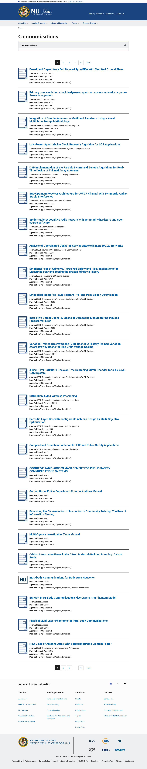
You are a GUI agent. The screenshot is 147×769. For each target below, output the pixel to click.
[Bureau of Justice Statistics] (106, 744)
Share (129, 15)
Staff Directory (110, 704)
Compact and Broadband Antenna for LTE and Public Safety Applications (74, 445)
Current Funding (53, 710)
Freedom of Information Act (102, 761)
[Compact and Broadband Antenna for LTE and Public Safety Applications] (22, 454)
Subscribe (110, 14)
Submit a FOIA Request (113, 710)
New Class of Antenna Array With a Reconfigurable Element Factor (70, 643)
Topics (78, 716)
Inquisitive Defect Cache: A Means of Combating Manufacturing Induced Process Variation (74, 319)
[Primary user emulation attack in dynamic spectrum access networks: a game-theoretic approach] (22, 102)
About (91, 14)
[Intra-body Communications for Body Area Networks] (23, 580)
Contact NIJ (108, 699)
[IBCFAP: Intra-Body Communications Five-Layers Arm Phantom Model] (22, 607)
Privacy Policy (44, 761)
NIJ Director (23, 710)
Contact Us (100, 14)
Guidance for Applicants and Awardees (58, 717)
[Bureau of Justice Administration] (92, 742)
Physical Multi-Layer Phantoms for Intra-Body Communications (68, 620)
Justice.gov (129, 761)
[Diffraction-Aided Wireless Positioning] (22, 405)
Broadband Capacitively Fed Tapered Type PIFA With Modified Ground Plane (76, 69)
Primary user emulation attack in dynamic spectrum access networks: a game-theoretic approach (78, 94)
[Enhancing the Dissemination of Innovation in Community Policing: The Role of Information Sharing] (22, 521)
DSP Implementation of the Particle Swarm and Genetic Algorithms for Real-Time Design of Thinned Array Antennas (76, 169)
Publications (80, 710)
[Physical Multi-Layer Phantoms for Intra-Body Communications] (22, 630)
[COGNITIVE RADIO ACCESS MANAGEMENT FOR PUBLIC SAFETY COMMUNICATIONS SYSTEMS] (22, 477)
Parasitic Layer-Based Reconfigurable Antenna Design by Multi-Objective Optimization (74, 420)
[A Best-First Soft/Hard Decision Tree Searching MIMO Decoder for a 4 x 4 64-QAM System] (22, 379)
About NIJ (22, 699)
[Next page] (89, 62)
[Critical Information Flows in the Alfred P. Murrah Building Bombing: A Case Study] (22, 564)
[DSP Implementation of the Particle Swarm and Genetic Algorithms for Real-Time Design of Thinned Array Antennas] (22, 177)
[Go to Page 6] (80, 62)
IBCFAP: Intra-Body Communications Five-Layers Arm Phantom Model (72, 597)
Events (78, 699)
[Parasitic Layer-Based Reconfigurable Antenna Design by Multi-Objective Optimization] (22, 428)
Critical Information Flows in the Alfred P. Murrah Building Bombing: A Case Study (75, 556)
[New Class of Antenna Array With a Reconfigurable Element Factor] (22, 653)
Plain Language (30, 761)
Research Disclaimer (26, 721)
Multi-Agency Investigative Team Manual (54, 534)
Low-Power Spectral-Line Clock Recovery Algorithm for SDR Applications (74, 144)
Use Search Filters (29, 45)
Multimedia (80, 721)
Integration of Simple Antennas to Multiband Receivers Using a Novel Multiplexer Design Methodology (72, 120)
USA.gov (119, 761)
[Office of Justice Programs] (24, 11)
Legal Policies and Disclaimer (64, 761)
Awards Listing (53, 704)
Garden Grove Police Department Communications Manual (65, 491)
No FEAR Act (83, 761)
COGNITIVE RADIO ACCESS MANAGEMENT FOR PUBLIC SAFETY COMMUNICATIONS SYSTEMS (69, 470)
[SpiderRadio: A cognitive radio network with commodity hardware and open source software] (22, 229)
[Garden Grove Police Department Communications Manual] (22, 500)
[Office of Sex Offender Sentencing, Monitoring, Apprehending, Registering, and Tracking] (120, 751)
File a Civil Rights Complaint (115, 716)
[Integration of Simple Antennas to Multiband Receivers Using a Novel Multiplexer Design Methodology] (22, 128)
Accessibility (17, 761)
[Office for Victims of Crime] (106, 751)
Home (20, 28)
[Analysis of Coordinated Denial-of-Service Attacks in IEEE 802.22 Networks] (22, 255)
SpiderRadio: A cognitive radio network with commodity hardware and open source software (76, 221)
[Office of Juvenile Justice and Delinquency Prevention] (92, 752)
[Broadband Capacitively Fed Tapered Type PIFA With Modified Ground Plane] (22, 78)
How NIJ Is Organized (27, 704)
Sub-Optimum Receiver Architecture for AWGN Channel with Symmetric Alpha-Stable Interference (78, 195)
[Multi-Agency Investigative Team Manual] (22, 544)
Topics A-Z (120, 14)
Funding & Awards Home (57, 699)
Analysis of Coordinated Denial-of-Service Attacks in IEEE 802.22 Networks (76, 245)
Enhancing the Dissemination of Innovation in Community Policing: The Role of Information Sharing (77, 513)
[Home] (41, 12)
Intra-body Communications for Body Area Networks (62, 577)
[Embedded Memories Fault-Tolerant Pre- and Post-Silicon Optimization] (22, 304)
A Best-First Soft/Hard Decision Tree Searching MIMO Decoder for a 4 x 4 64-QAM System (77, 371)
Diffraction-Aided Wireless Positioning (53, 396)
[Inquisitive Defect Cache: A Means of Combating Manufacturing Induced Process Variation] (22, 327)
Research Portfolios (26, 716)
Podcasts (79, 704)
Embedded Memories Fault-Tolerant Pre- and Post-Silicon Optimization (73, 294)
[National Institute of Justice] (120, 743)
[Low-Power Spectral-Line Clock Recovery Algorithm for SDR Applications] (22, 154)
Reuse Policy (80, 727)
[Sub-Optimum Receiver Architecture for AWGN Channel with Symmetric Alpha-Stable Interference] (22, 203)
